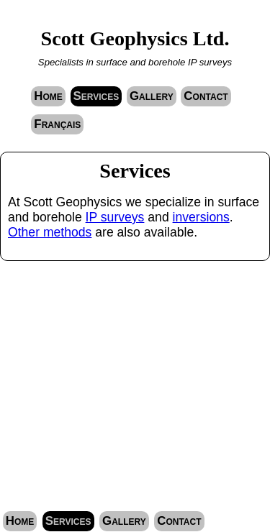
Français (57, 124)
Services (96, 96)
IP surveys (115, 217)
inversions (201, 217)
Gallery (152, 96)
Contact (206, 96)
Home (48, 96)
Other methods (49, 232)
